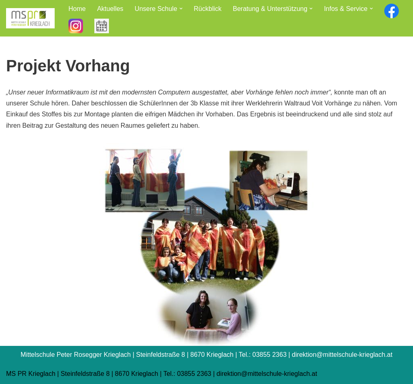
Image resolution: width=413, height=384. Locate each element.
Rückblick (207, 8)
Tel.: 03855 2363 (187, 373)
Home (77, 8)
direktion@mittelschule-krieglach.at (267, 373)
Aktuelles (110, 8)
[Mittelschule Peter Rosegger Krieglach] (30, 18)
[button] (181, 8)
